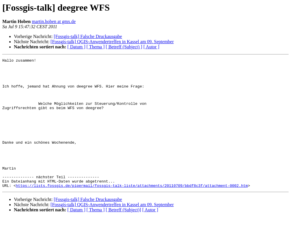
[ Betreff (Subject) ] (124, 46)
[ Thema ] (96, 46)
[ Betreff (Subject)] (123, 235)
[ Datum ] (76, 46)
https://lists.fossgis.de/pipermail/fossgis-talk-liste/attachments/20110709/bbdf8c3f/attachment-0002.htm (132, 211)
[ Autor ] (151, 46)
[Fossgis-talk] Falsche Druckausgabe (88, 36)
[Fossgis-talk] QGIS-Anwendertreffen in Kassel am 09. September (112, 41)
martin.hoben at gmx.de (54, 21)
